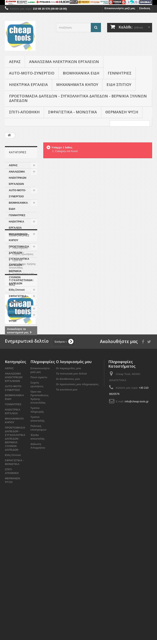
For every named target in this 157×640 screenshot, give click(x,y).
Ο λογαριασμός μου (74, 493)
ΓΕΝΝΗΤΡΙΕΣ (119, 73)
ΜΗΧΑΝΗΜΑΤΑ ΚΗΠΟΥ (77, 84)
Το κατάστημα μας (23, 379)
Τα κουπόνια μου (66, 521)
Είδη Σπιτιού (119, 84)
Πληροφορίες (19, 337)
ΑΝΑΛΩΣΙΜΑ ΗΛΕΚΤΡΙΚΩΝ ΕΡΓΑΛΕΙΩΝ (64, 61)
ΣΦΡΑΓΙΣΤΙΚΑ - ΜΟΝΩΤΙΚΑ (72, 111)
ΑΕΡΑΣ (15, 61)
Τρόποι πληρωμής (23, 373)
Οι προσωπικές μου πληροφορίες (77, 516)
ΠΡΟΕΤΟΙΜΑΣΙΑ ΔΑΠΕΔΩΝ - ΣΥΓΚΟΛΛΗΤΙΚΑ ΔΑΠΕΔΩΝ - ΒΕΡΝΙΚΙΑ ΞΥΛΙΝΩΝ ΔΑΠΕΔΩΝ (78, 98)
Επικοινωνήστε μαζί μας (119, 8)
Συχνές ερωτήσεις (22, 353)
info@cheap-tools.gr (137, 533)
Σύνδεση (144, 8)
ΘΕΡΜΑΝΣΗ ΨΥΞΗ (121, 111)
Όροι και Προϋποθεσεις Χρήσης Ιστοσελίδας (22, 363)
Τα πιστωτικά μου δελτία (71, 505)
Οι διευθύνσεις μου (68, 510)
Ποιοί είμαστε (20, 347)
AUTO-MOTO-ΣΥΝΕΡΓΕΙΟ (31, 73)
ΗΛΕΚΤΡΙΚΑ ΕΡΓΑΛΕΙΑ (28, 84)
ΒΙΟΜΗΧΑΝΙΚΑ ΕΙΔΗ (81, 73)
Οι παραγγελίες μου (68, 500)
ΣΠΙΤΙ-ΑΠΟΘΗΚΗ (24, 111)
